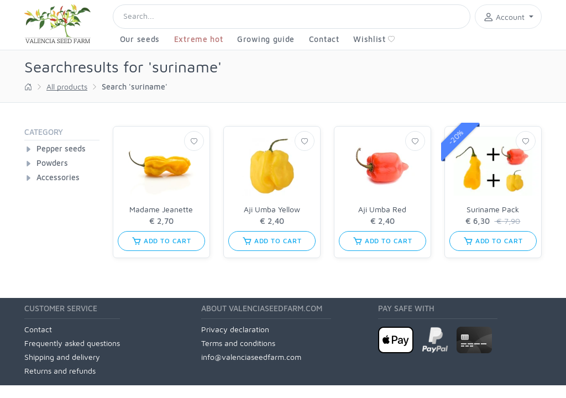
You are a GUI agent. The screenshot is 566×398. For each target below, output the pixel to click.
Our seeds (140, 39)
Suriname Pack (493, 209)
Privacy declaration (235, 329)
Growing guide (266, 39)
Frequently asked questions (72, 343)
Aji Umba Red (382, 209)
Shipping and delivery (62, 357)
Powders (52, 162)
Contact (324, 39)
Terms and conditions (238, 343)
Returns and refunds (60, 370)
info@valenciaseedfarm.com (251, 357)
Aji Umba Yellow (272, 209)
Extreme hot (198, 39)
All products (66, 86)
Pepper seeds (61, 148)
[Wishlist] (194, 141)
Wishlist (374, 39)
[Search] (291, 16)
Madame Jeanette (161, 209)
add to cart (161, 241)
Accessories (58, 177)
